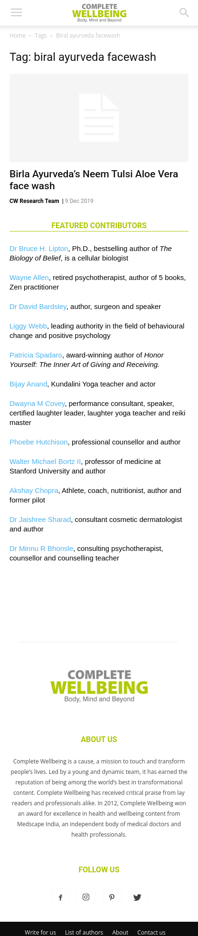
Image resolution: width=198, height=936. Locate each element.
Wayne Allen (29, 277)
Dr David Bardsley (37, 306)
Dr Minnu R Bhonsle (41, 548)
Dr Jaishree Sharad (40, 519)
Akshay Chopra (33, 490)
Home (17, 35)
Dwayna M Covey (37, 403)
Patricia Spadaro (35, 355)
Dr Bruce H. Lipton (38, 248)
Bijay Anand (28, 384)
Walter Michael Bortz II (45, 461)
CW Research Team (34, 201)
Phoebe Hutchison (38, 442)
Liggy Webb (28, 326)
